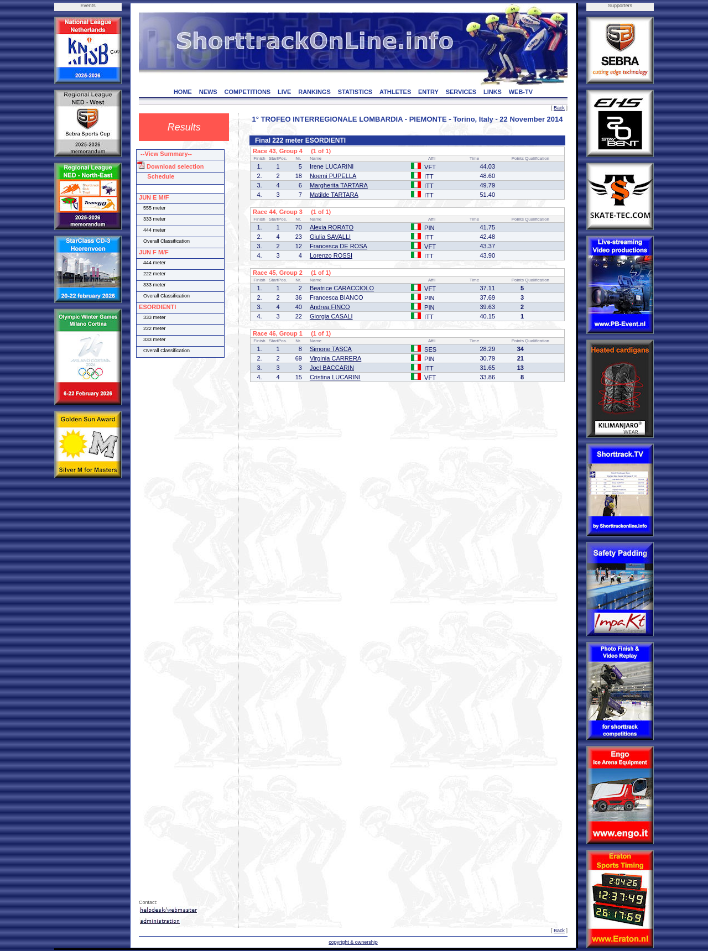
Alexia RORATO (331, 227)
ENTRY (428, 91)
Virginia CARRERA (335, 358)
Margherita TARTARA (339, 185)
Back (559, 108)
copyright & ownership (353, 942)
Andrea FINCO (330, 307)
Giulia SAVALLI (330, 236)
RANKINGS (314, 91)
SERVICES (461, 91)
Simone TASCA (331, 349)
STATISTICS (355, 91)
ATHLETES (395, 91)
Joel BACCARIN (332, 367)
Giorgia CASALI (331, 316)
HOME (183, 91)
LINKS (492, 91)
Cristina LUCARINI (335, 377)
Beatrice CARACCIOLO (342, 288)
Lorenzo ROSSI (331, 255)
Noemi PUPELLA (333, 176)
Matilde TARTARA (334, 194)
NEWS (208, 91)
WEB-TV (521, 91)
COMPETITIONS (247, 91)
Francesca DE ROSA (338, 246)
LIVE (284, 91)
